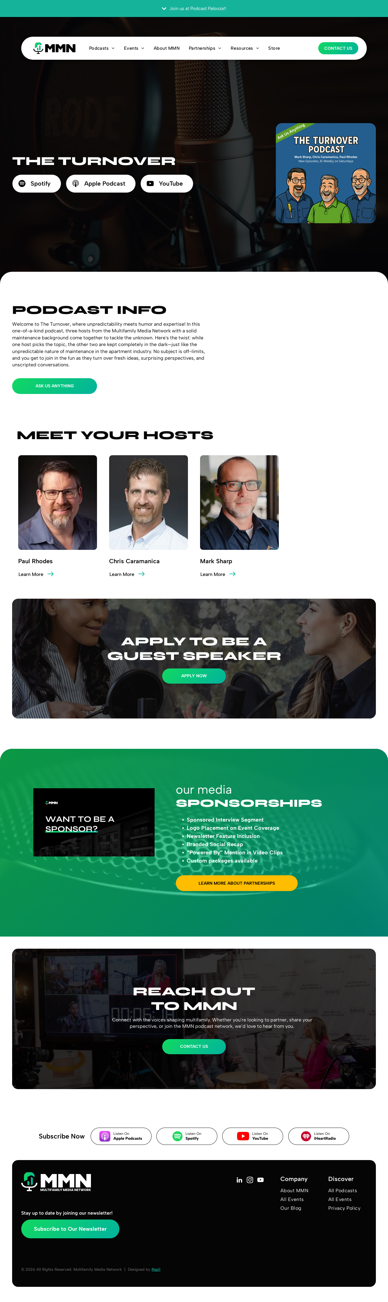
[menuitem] (102, 48)
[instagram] (250, 1180)
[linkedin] (239, 1180)
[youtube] (260, 1180)
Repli (156, 1269)
